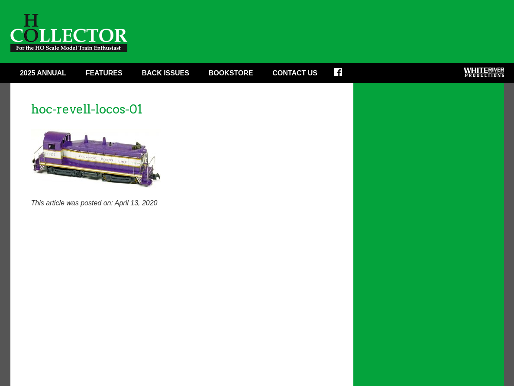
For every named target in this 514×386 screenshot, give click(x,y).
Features (104, 73)
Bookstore (231, 73)
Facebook (343, 75)
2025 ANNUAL (43, 73)
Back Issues (165, 73)
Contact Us (294, 73)
